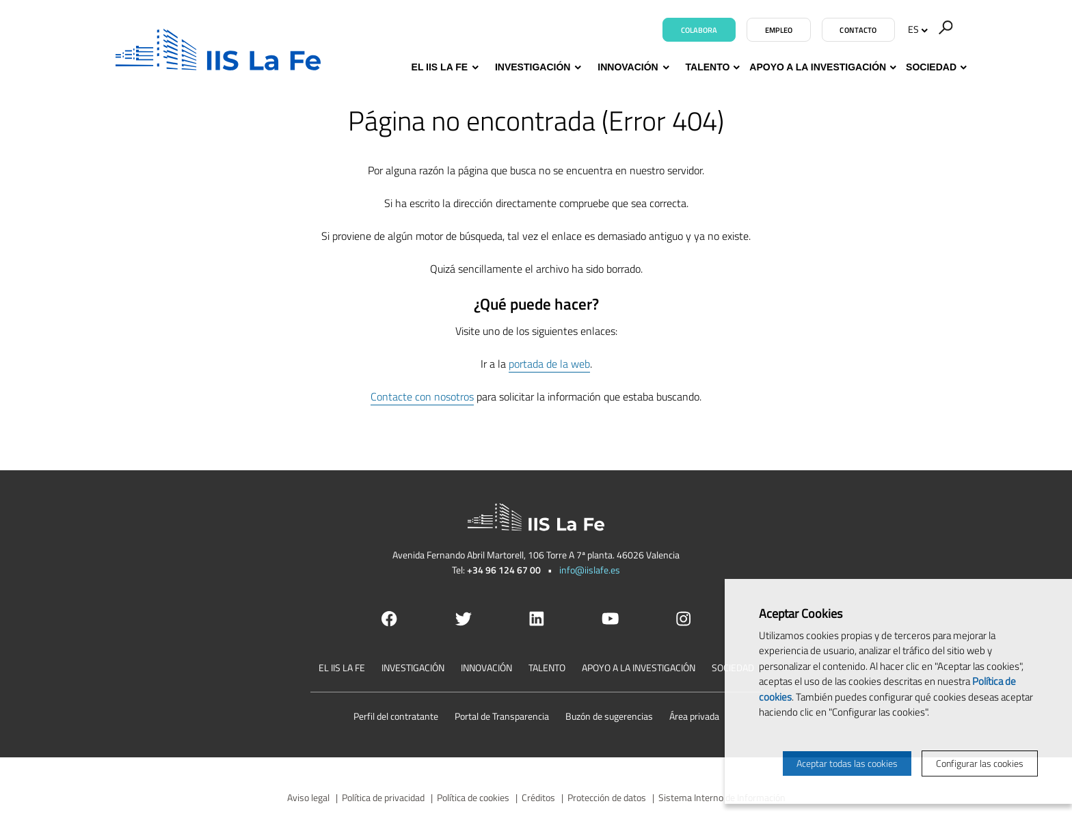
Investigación (536, 67)
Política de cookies (473, 797)
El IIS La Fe (443, 67)
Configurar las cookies (979, 763)
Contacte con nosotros (422, 396)
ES (918, 29)
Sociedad (931, 67)
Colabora (699, 30)
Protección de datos (606, 797)
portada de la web (549, 363)
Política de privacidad (383, 797)
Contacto (858, 30)
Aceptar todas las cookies (847, 763)
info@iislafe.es (589, 570)
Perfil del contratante (395, 716)
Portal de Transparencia (502, 716)
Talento (708, 67)
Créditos (538, 797)
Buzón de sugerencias (609, 716)
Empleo (779, 30)
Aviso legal (308, 797)
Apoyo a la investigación (817, 67)
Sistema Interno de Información (722, 797)
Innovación (631, 67)
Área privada (694, 716)
